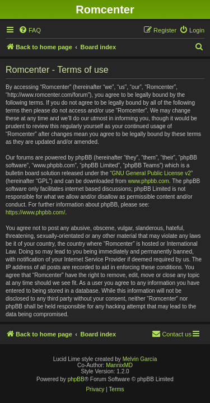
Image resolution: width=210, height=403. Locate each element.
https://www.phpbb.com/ (35, 212)
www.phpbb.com (148, 181)
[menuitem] (29, 30)
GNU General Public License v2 (151, 173)
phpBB (76, 379)
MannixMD (119, 365)
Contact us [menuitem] (172, 334)
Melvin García (140, 359)
